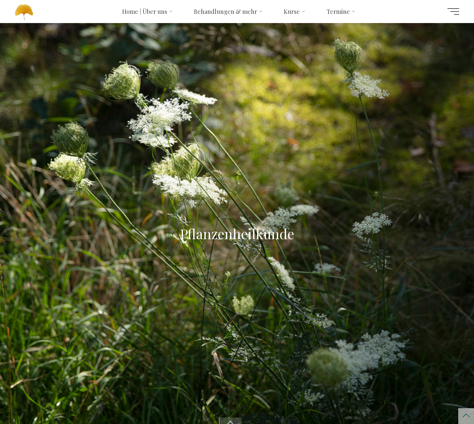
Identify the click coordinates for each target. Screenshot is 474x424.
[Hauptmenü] (453, 11)
